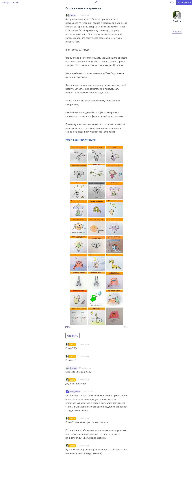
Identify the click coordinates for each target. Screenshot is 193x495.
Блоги (15, 2)
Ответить (72, 335)
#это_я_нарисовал (74, 139)
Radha (72, 15)
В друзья (177, 31)
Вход (172, 2)
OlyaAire (73, 368)
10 (67, 327)
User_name (74, 392)
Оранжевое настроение (83, 8)
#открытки (90, 139)
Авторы (6, 2)
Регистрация (184, 2)
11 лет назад (83, 344)
